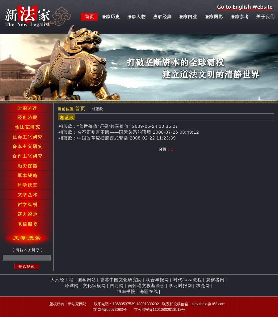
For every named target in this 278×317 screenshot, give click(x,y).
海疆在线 (149, 291)
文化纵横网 (94, 285)
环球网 (72, 285)
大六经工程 (62, 279)
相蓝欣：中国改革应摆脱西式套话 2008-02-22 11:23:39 (117, 138)
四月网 (117, 285)
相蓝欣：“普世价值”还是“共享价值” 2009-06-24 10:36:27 (118, 126)
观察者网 (215, 279)
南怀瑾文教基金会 (146, 285)
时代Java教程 (187, 279)
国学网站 (87, 279)
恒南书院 (126, 291)
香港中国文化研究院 (121, 279)
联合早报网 (157, 279)
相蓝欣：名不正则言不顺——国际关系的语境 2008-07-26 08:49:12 (129, 132)
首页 (80, 108)
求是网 (203, 285)
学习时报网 (180, 285)
